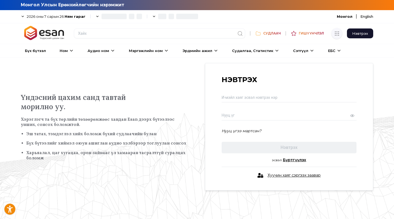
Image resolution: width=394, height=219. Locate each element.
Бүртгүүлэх (294, 160)
